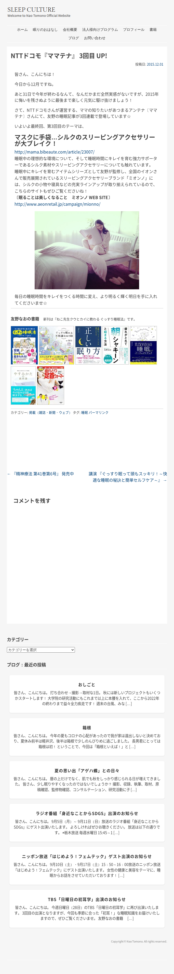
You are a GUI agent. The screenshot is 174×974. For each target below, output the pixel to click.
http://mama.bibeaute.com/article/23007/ (55, 152)
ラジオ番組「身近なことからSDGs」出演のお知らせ (87, 813)
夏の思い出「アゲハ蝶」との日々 (87, 770)
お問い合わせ (94, 38)
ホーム (22, 29)
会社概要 (70, 29)
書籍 (153, 29)
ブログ (73, 38)
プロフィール (133, 29)
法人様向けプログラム (100, 29)
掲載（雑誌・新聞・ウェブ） (50, 412)
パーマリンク (99, 412)
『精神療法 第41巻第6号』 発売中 (40, 473)
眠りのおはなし (45, 29)
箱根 (87, 727)
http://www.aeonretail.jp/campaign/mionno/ (57, 204)
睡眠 (84, 412)
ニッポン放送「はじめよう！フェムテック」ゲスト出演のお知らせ (87, 856)
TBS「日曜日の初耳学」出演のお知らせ (87, 899)
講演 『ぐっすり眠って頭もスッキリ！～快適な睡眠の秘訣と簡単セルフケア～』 (128, 476)
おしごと (87, 684)
